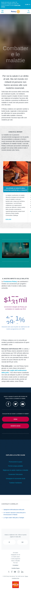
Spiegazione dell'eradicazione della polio (13, 509)
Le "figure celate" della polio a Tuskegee (13, 517)
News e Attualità (15, 560)
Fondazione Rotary (10, 281)
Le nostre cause (15, 556)
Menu (2, 11)
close (27, 4)
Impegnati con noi (15, 554)
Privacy (26, 576)
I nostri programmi (15, 558)
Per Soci (15, 562)
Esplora (8, 219)
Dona (15, 419)
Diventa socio (15, 426)
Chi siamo (15, 552)
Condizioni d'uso (15, 578)
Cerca (28, 11)
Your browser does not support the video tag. (15, 250)
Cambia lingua (16, 568)
